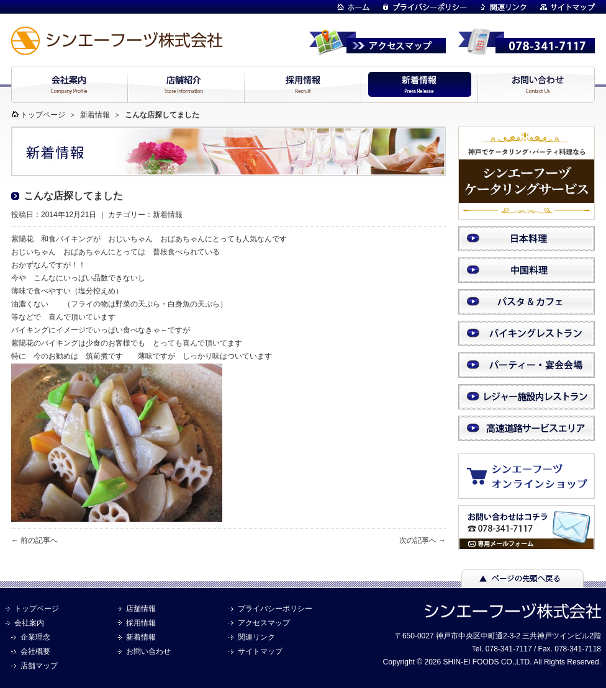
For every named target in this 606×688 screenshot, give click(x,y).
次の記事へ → (422, 540)
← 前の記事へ (34, 540)
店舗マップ (39, 665)
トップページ (42, 114)
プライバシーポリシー (275, 608)
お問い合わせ (148, 651)
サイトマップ (260, 651)
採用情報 (141, 623)
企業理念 (35, 637)
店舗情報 (141, 608)
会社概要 (35, 651)
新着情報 (95, 114)
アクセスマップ (264, 623)
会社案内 (29, 623)
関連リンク (256, 637)
